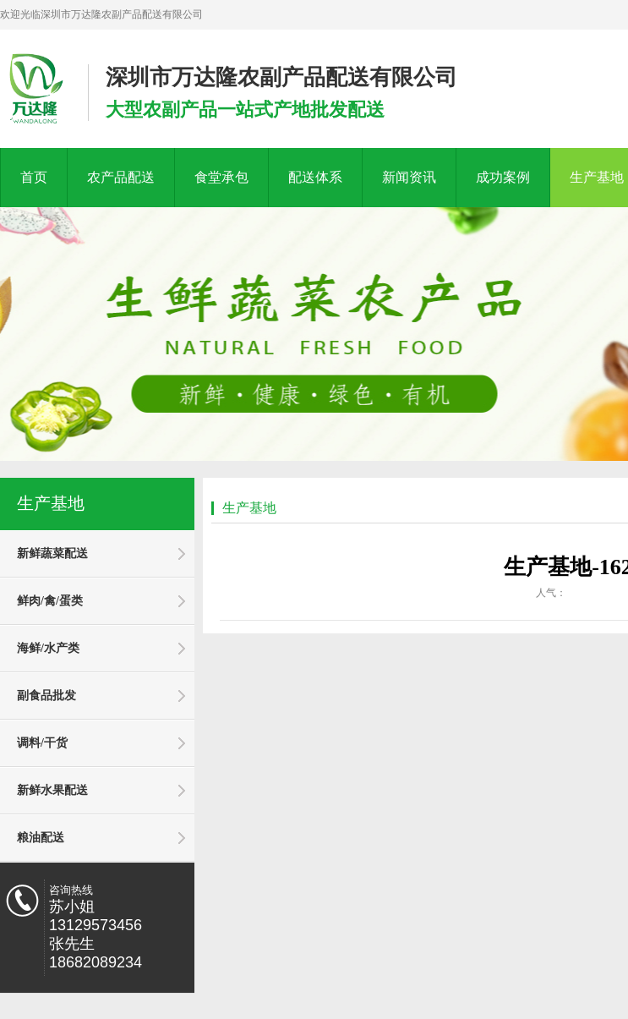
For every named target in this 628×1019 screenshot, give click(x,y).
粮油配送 (40, 837)
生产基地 (51, 503)
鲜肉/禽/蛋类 (50, 600)
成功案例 (503, 177)
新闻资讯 (409, 177)
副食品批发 (46, 695)
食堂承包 (221, 177)
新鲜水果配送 (52, 790)
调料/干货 (42, 743)
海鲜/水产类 (48, 648)
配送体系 (315, 177)
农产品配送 (121, 177)
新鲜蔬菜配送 (52, 553)
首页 (33, 177)
